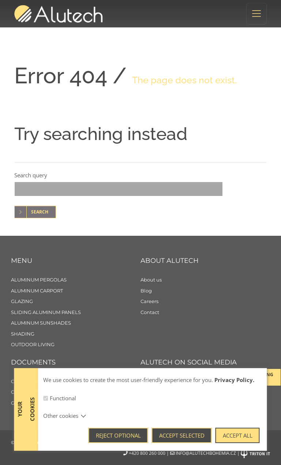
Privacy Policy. (234, 446)
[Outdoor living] (75, 344)
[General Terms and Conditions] (75, 403)
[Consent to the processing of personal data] (75, 392)
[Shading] (75, 334)
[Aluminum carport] (75, 291)
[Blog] (205, 291)
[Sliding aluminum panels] (75, 312)
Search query (30, 175)
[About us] (205, 280)
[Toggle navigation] (256, 13)
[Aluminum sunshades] (75, 323)
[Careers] (205, 301)
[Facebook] (148, 384)
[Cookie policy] (75, 381)
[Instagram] (169, 384)
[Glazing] (75, 301)
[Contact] (205, 312)
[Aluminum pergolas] (75, 280)
